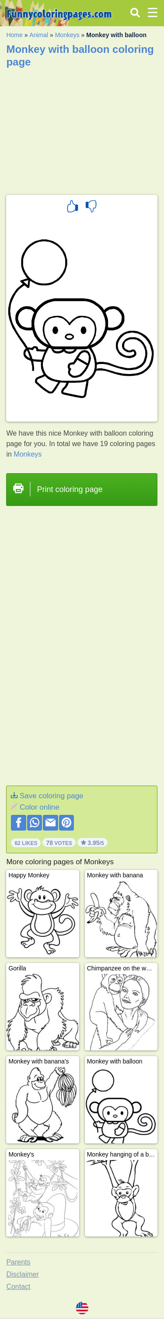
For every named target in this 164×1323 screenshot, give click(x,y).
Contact (18, 1286)
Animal (38, 34)
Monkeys (67, 34)
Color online (39, 807)
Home (14, 34)
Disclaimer (22, 1274)
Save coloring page (52, 796)
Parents (18, 1262)
